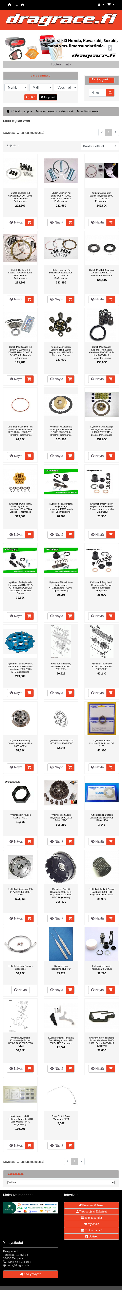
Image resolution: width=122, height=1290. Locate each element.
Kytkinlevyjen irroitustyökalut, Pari (61, 967)
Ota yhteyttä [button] (30, 1274)
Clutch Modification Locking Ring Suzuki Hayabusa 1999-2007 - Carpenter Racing (61, 351)
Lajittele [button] (12, 145)
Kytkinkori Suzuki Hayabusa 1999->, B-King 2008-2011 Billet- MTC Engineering (61, 893)
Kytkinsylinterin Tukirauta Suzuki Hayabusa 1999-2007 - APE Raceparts (61, 1040)
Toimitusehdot (91, 1217)
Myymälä (91, 1224)
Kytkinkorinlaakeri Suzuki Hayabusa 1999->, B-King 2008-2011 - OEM (101, 892)
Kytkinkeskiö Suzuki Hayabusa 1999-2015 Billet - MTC (61, 817)
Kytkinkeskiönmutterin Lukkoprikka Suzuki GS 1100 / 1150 (102, 817)
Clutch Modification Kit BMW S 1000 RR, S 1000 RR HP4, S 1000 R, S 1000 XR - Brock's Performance (20, 352)
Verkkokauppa (23, 111)
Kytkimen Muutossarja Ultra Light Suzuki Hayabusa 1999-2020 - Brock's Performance (20, 508)
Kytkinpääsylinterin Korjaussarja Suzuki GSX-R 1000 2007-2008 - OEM (20, 1042)
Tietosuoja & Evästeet (91, 1211)
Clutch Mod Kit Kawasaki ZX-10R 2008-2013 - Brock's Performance (101, 273)
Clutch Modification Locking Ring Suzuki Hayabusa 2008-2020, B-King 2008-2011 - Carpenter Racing (101, 352)
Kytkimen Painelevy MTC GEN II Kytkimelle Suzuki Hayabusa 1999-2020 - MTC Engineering (20, 667)
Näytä (15, 222)
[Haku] (97, 93)
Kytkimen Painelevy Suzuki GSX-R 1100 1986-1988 (102, 666)
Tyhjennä (48, 97)
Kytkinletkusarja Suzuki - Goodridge (20, 967)
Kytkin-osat (66, 111)
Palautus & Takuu (91, 1205)
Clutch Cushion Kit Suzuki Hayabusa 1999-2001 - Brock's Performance (101, 197)
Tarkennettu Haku (102, 80)
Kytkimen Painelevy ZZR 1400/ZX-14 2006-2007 (61, 742)
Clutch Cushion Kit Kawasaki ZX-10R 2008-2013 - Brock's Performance (20, 197)
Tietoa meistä (91, 1230)
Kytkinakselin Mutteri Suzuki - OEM (20, 816)
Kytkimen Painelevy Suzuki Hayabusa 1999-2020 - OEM (20, 743)
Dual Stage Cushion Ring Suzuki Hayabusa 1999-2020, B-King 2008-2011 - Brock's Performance (20, 430)
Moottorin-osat (45, 111)
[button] (101, 5)
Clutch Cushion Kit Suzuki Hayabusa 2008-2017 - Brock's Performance (61, 274)
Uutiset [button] (91, 1236)
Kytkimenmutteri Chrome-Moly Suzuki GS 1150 (101, 743)
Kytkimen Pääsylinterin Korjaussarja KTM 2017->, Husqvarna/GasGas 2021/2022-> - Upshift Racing (20, 587)
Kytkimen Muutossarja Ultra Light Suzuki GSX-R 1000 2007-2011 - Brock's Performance (102, 430)
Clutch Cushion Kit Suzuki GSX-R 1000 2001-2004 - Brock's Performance (61, 197)
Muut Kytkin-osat (88, 111)
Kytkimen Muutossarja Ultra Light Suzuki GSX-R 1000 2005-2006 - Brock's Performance (61, 430)
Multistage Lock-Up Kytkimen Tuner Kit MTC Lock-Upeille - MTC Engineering (20, 1120)
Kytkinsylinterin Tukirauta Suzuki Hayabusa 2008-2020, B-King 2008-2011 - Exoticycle (101, 1042)
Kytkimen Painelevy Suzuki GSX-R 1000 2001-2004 (61, 666)
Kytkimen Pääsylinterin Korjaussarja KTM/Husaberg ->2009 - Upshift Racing (61, 586)
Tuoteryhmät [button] (60, 64)
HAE (31, 97)
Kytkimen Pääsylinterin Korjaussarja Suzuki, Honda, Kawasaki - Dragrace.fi (101, 586)
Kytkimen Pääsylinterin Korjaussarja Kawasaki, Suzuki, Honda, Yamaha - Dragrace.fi (101, 508)
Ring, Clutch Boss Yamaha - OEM (61, 1117)
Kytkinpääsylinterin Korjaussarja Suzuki (102, 967)
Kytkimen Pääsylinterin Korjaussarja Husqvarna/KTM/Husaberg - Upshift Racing (61, 508)
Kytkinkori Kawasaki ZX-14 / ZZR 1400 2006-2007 (20, 892)
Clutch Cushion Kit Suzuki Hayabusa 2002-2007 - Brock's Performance (20, 274)
